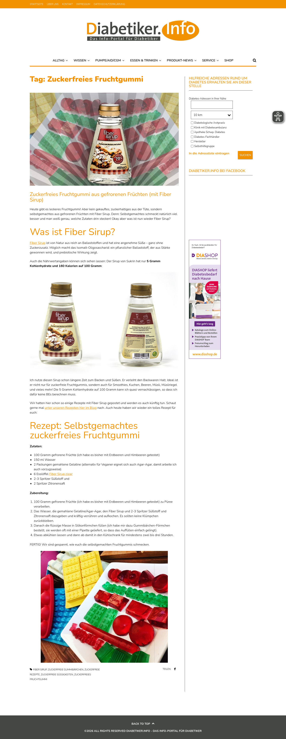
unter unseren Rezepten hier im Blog (71, 408)
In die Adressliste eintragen (209, 153)
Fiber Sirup (37, 243)
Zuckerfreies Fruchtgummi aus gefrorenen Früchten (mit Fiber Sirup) (100, 197)
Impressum (83, 4)
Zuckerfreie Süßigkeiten (57, 674)
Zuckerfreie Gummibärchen (65, 669)
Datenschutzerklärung (109, 4)
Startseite (36, 4)
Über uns (53, 4)
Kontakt (67, 4)
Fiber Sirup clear (60, 474)
